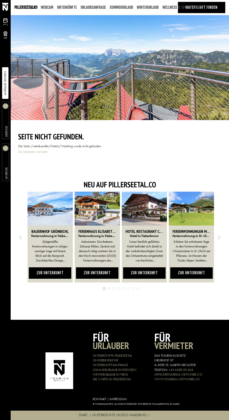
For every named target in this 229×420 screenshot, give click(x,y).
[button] (20, 237)
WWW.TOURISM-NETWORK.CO (177, 379)
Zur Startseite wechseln (33, 151)
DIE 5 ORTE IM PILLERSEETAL (112, 379)
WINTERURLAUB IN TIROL (110, 374)
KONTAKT (99, 399)
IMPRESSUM (118, 399)
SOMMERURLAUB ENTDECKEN (114, 370)
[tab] (104, 288)
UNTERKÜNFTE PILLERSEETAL (112, 355)
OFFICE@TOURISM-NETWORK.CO (178, 374)
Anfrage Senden (5, 83)
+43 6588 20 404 (181, 370)
